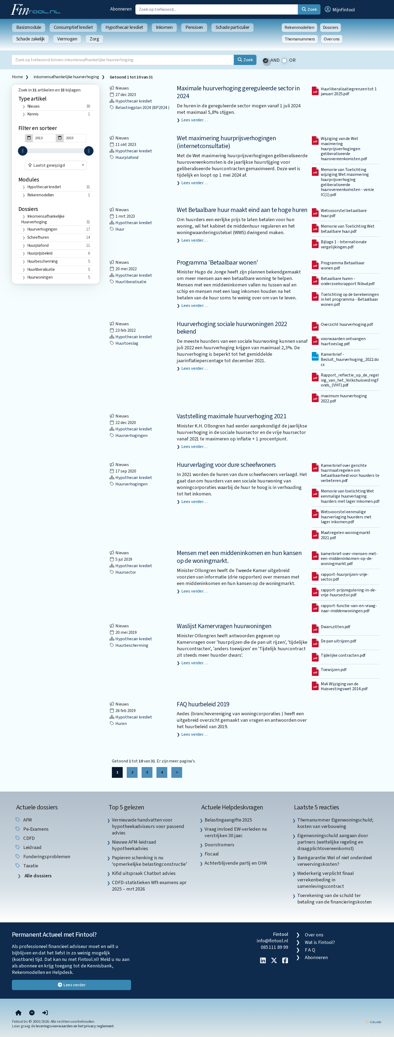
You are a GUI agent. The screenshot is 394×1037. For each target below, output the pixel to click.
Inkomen (164, 27)
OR (292, 60)
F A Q (310, 949)
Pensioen (194, 27)
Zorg (94, 39)
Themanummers (300, 39)
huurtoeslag (123, 343)
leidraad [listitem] (28, 847)
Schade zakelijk (30, 39)
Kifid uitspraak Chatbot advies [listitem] (143, 873)
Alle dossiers (38, 875)
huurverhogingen (42, 229)
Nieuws (33, 106)
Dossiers (330, 27)
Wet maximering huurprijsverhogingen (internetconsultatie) (226, 142)
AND (275, 60)
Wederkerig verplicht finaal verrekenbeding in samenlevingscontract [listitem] (325, 880)
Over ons (332, 39)
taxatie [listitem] (26, 865)
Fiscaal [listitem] (212, 853)
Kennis (33, 114)
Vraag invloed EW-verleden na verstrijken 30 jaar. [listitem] (235, 832)
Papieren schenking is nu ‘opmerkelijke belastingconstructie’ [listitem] (149, 861)
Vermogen (67, 39)
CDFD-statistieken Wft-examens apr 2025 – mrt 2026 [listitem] (149, 885)
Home (17, 77)
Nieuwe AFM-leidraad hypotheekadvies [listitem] (134, 845)
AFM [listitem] (23, 819)
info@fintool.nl (272, 940)
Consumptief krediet (73, 27)
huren (117, 724)
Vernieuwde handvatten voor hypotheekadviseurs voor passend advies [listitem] (148, 826)
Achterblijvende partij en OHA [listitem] (236, 863)
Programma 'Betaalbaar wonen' (217, 262)
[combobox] (56, 165)
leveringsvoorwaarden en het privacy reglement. (75, 1026)
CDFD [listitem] (25, 838)
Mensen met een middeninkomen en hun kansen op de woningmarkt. (239, 557)
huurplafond (38, 245)
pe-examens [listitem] (32, 829)
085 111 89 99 (274, 947)
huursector (122, 572)
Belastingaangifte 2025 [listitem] (228, 819)
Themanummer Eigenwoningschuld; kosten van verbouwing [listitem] (335, 823)
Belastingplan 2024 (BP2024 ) (139, 108)
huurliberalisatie (41, 269)
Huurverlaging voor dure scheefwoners (226, 465)
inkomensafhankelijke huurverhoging (66, 77)
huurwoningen (40, 277)
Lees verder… (194, 120)
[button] (339, 9)
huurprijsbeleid (40, 253)
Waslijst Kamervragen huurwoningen (224, 626)
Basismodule (28, 27)
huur (116, 229)
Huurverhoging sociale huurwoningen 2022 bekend (232, 328)
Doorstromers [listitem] (219, 844)
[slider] (22, 151)
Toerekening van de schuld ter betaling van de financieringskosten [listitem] (334, 898)
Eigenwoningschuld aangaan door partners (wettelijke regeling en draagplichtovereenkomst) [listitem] (332, 842)
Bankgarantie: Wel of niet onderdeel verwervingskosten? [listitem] (334, 861)
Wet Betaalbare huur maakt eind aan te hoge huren (242, 210)
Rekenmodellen (299, 27)
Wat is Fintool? (320, 942)
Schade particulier (232, 27)
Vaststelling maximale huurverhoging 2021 (231, 416)
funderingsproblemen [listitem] (42, 856)
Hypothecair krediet (124, 27)
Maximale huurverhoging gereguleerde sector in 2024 (238, 92)
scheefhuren (38, 237)
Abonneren (120, 9)
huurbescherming (42, 261)
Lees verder (71, 985)
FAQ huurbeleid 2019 (203, 704)
